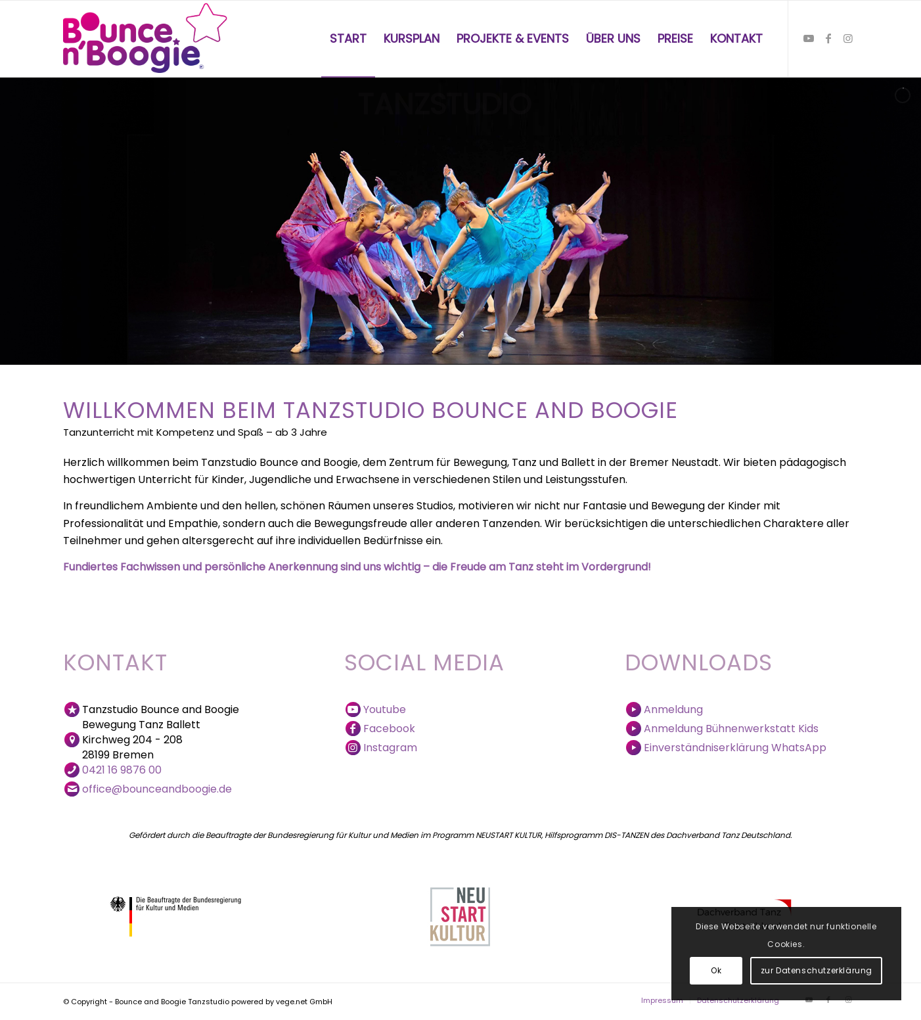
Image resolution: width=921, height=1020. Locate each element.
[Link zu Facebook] (828, 38)
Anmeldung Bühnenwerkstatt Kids (731, 728)
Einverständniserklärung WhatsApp (735, 747)
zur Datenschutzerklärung (816, 970)
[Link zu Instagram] (848, 38)
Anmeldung (673, 709)
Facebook (389, 728)
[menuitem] (348, 39)
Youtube (384, 709)
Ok (716, 970)
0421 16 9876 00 (122, 769)
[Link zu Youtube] (809, 38)
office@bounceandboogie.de (157, 789)
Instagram (390, 747)
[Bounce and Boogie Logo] (146, 39)
